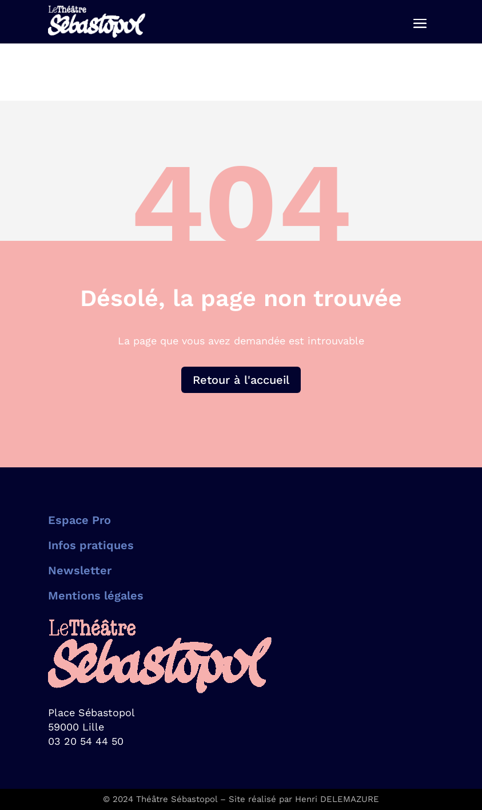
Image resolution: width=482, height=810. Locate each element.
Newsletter (79, 570)
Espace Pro (79, 520)
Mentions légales (96, 595)
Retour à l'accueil (241, 380)
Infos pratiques (91, 545)
